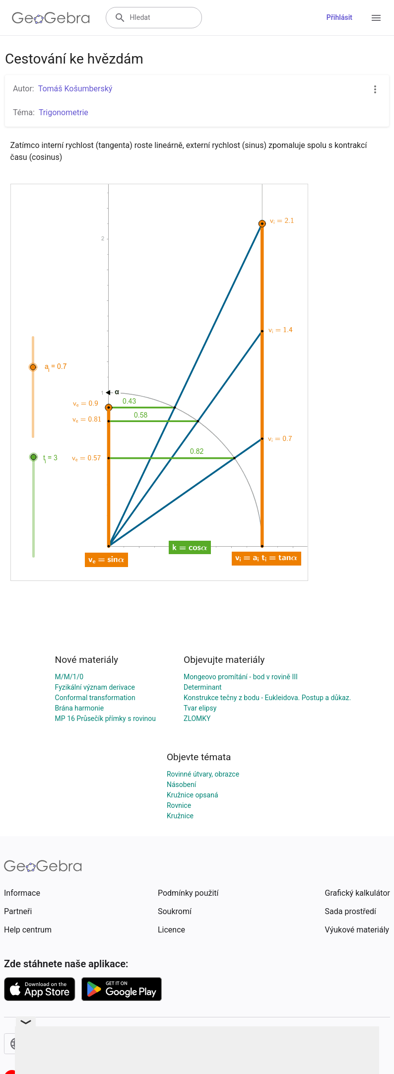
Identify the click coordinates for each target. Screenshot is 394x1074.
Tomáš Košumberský (75, 88)
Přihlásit (339, 17)
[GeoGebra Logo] (51, 18)
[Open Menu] (376, 18)
